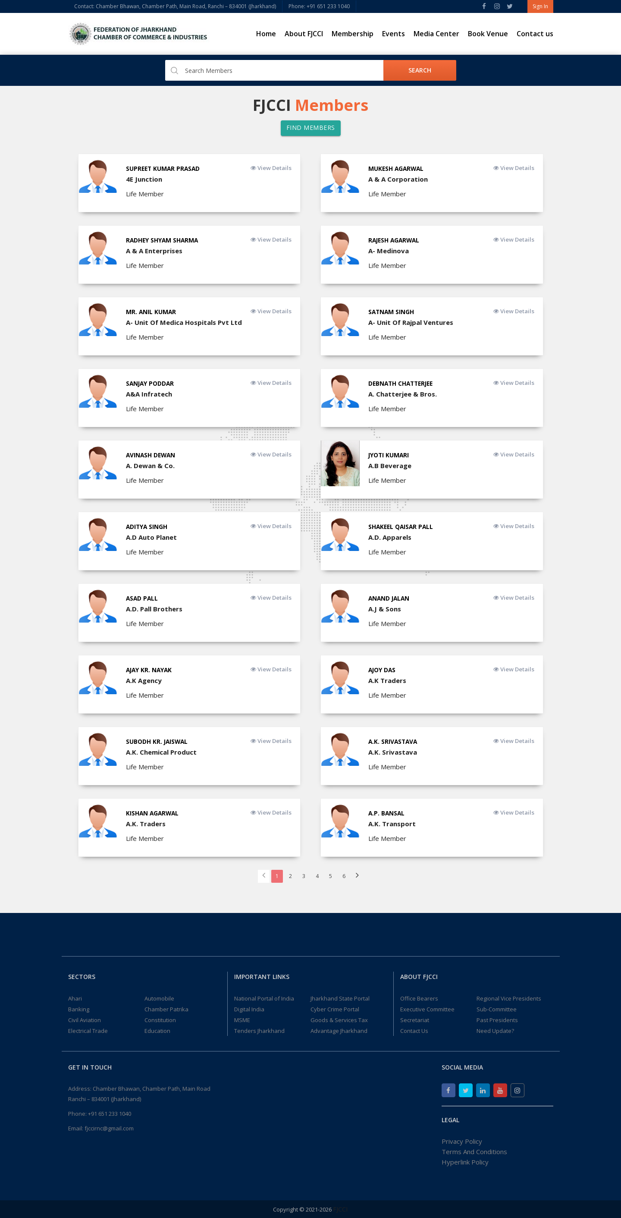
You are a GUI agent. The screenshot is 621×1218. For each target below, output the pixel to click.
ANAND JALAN (389, 598)
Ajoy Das (382, 670)
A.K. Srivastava (393, 741)
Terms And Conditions (474, 1151)
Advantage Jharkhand (338, 1031)
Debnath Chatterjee (402, 383)
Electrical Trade (88, 1031)
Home (266, 33)
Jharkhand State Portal (340, 998)
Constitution (160, 1020)
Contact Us (414, 1031)
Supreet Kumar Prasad (164, 168)
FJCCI (340, 1209)
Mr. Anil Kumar (151, 312)
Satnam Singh (391, 312)
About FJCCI (304, 33)
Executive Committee (427, 1009)
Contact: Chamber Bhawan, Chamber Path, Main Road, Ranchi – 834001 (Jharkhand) (175, 6)
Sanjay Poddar (151, 383)
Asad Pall (142, 598)
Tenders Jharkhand (259, 1031)
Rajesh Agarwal (395, 240)
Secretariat (414, 1020)
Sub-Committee (497, 1009)
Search (419, 70)
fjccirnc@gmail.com (109, 1128)
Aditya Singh (147, 526)
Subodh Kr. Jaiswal (157, 741)
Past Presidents (497, 1020)
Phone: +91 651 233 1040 (319, 6)
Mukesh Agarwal (397, 168)
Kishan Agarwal (153, 813)
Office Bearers (419, 998)
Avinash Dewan (151, 455)
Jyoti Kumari (389, 455)
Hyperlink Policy (465, 1162)
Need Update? (495, 1031)
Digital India (249, 1009)
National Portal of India (264, 998)
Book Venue (488, 33)
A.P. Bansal (387, 813)
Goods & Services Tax (339, 1020)
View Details (269, 168)
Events (393, 33)
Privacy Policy (462, 1141)
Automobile (159, 998)
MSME (242, 1020)
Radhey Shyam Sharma (163, 240)
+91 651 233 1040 (109, 1113)
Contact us (535, 33)
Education (157, 1031)
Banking (78, 1009)
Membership (352, 33)
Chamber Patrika (166, 1009)
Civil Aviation (84, 1020)
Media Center (436, 33)
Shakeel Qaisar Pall (402, 526)
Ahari (75, 998)
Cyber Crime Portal (334, 1009)
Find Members (310, 127)
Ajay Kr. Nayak (150, 670)
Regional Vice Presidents (509, 998)
